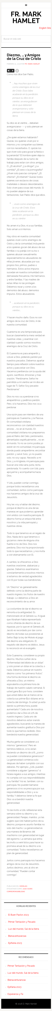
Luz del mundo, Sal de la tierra (23, 929)
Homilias (23, 886)
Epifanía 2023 (15, 943)
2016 (24, 889)
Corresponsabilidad (16, 891)
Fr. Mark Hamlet (26, 17)
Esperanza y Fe (15, 994)
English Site (45, 28)
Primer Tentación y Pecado (21, 922)
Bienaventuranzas (17, 936)
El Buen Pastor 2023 (18, 914)
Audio (29, 889)
